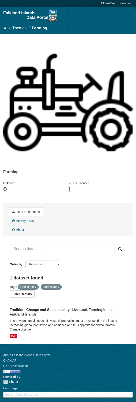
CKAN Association (15, 366)
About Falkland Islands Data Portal (26, 355)
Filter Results (22, 294)
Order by (16, 264)
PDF (13, 335)
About (18, 229)
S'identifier (107, 3)
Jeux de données (26, 212)
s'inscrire (125, 3)
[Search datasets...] (62, 249)
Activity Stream (24, 221)
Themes (19, 28)
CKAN (10, 381)
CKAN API (10, 360)
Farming (39, 28)
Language (10, 388)
